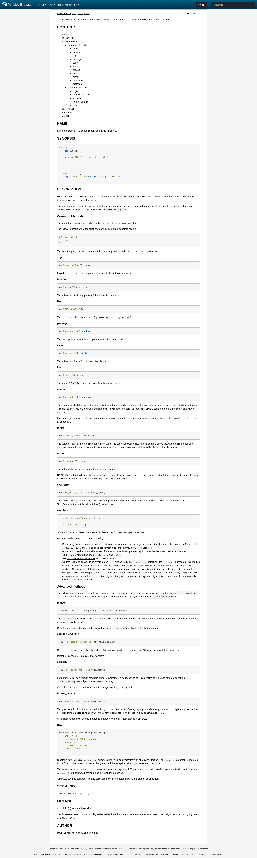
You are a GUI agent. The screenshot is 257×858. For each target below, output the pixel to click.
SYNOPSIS (68, 38)
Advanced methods (78, 87)
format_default (80, 101)
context (76, 70)
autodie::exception (66, 13)
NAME (65, 34)
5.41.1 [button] (40, 5)
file (74, 55)
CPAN (86, 14)
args (75, 48)
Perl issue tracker (138, 854)
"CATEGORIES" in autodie (81, 558)
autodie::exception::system (80, 793)
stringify (77, 98)
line (74, 66)
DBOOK (90, 849)
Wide (201, 5)
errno (75, 77)
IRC (163, 854)
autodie (71, 196)
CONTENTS (67, 27)
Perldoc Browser (17, 4)
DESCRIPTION (70, 41)
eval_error (78, 80)
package (77, 59)
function (77, 52)
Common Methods (77, 45)
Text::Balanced (64, 504)
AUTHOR (67, 116)
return (76, 73)
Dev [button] (51, 5)
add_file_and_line (82, 94)
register (77, 91)
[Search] (233, 5)
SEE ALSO (68, 109)
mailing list (153, 854)
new (75, 105)
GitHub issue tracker (126, 849)
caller (75, 63)
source (80, 14)
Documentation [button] (67, 5)
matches (77, 84)
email (140, 849)
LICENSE (67, 112)
